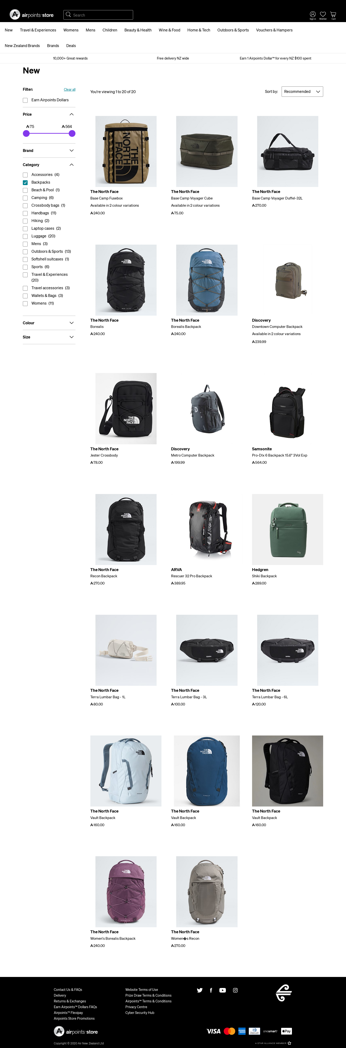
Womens (71, 29)
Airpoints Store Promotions (74, 1018)
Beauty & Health (138, 29)
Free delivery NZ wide (173, 58)
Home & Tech (198, 29)
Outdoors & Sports (233, 29)
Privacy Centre (136, 1007)
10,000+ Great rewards (70, 58)
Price (49, 114)
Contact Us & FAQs (68, 989)
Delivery (60, 995)
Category (49, 165)
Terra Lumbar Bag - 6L (270, 696)
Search (68, 15)
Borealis (97, 326)
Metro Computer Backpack (192, 455)
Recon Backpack (103, 575)
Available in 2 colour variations (114, 205)
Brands (53, 45)
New (9, 29)
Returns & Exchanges (70, 1001)
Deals (71, 45)
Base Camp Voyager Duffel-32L (277, 198)
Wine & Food (169, 29)
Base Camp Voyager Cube (192, 198)
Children (110, 29)
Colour (49, 323)
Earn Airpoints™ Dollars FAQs (75, 1007)
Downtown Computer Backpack (277, 326)
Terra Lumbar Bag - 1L (107, 696)
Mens (90, 29)
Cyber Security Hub (139, 1012)
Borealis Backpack (186, 326)
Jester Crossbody (104, 455)
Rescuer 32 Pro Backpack (191, 575)
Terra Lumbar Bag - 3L (189, 696)
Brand (49, 150)
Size (49, 337)
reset (49, 183)
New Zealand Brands (22, 45)
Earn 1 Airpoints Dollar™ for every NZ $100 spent (275, 58)
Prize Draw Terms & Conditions (148, 995)
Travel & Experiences (38, 29)
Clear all (69, 89)
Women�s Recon (185, 938)
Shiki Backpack (264, 575)
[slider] (26, 133)
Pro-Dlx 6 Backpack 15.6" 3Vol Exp (279, 455)
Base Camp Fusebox (106, 198)
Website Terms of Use (141, 989)
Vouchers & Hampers (274, 29)
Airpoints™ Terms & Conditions (148, 1001)
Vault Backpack (102, 817)
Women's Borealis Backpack (113, 938)
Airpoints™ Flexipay (68, 1012)
